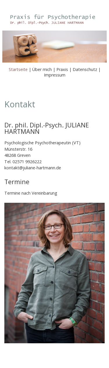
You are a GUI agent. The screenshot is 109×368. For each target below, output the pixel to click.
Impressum (54, 75)
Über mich (42, 69)
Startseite (18, 69)
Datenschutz (85, 69)
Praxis (62, 69)
